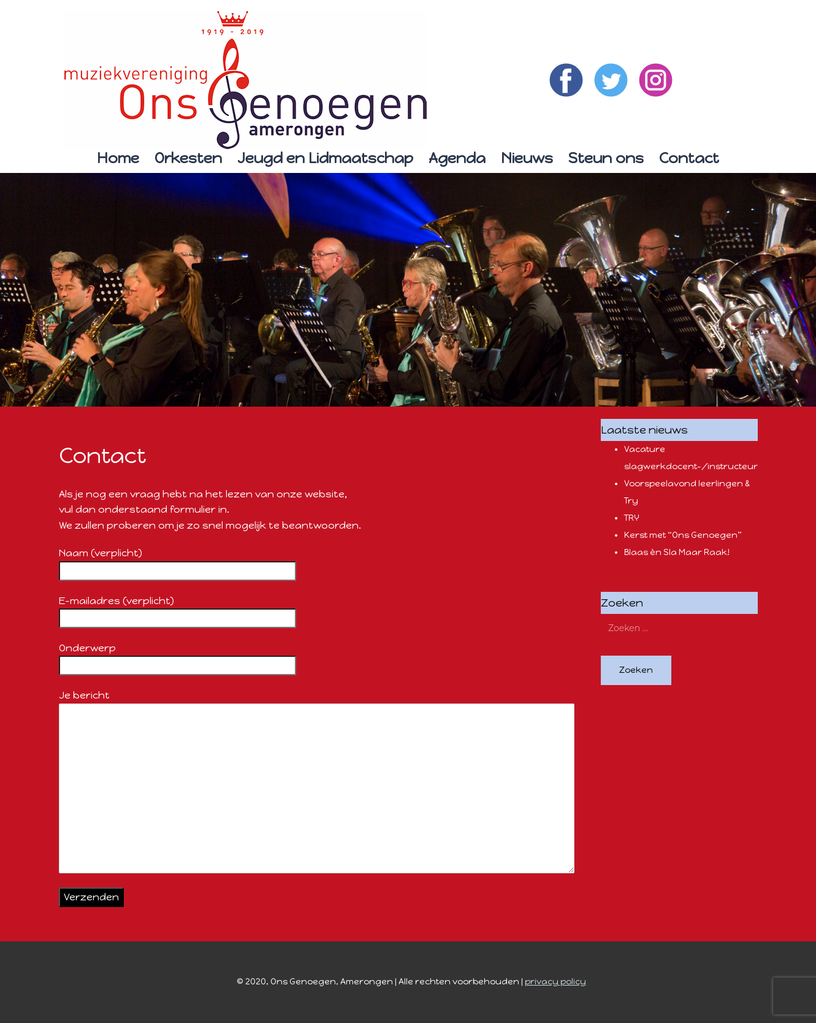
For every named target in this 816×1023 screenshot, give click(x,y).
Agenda (457, 158)
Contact (689, 158)
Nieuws (527, 158)
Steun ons (606, 158)
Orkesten (188, 158)
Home (118, 158)
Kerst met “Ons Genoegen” (683, 535)
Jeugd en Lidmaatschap (325, 158)
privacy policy (555, 981)
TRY (631, 518)
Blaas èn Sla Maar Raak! (677, 552)
